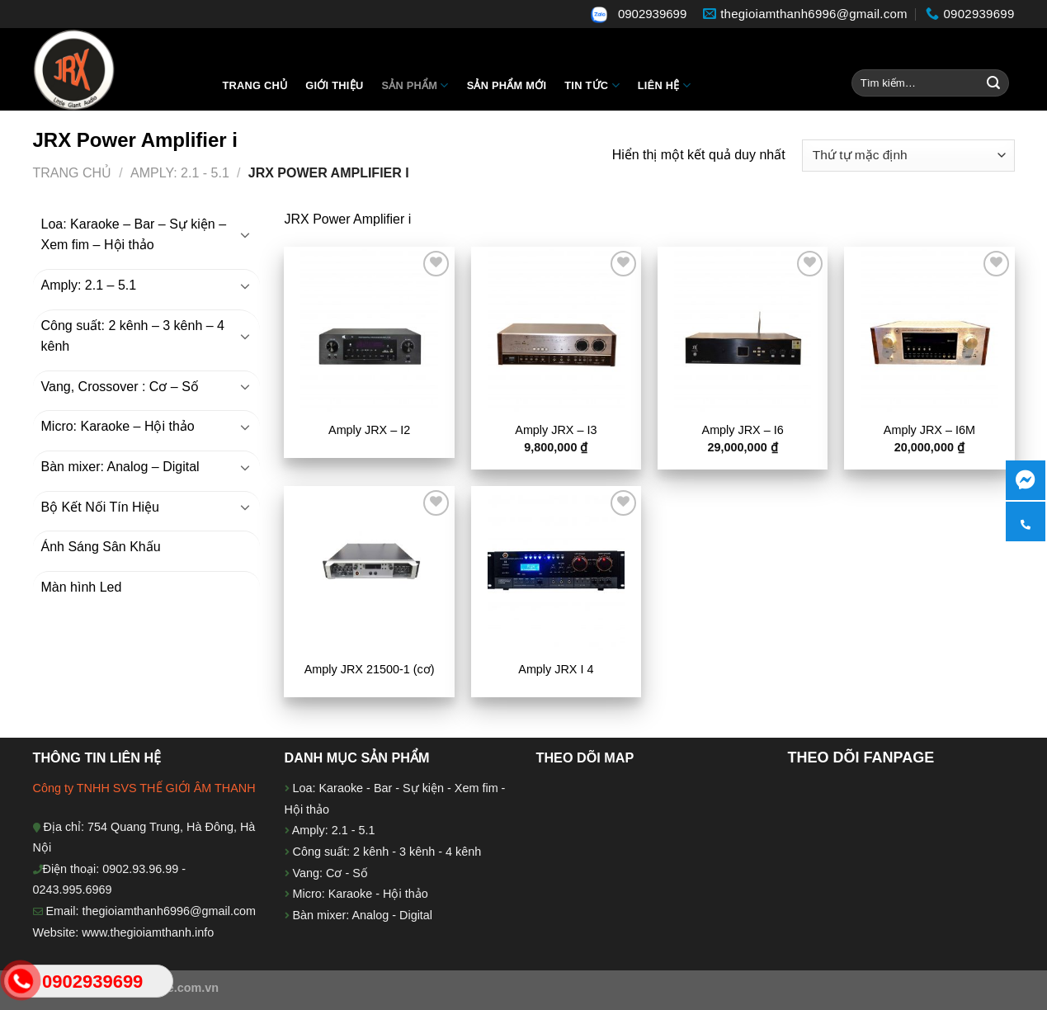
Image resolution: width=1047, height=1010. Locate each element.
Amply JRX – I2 (369, 430)
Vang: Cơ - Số (329, 873)
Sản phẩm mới (507, 85)
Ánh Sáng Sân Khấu (101, 547)
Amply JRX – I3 (556, 430)
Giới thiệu (334, 85)
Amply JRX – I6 (743, 430)
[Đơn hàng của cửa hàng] (908, 155)
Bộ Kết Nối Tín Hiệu (100, 507)
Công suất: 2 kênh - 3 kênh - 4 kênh (386, 851)
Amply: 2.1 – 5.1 (89, 285)
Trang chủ (255, 85)
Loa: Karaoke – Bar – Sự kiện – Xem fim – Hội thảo (134, 234)
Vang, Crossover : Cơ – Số (120, 387)
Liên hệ (664, 85)
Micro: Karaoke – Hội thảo (118, 426)
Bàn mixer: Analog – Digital (120, 467)
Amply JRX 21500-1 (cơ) (369, 669)
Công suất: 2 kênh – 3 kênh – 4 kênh (132, 336)
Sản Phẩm (414, 85)
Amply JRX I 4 (555, 669)
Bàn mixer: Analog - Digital (363, 915)
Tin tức (591, 85)
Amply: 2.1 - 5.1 (179, 173)
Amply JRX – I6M (929, 430)
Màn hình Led (81, 587)
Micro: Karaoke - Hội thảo (359, 893)
